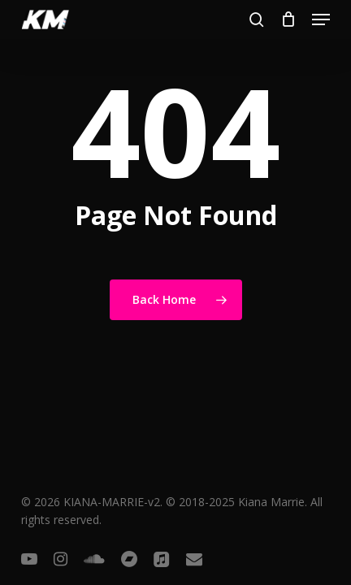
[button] (321, 19)
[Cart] (288, 19)
